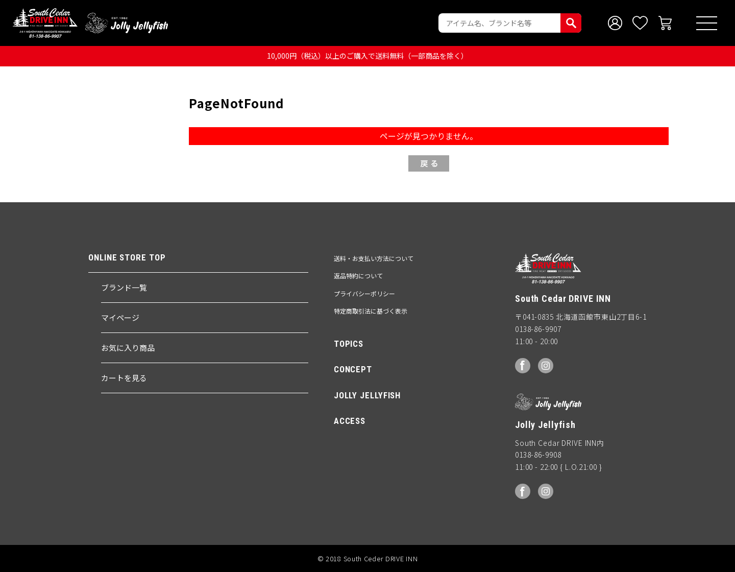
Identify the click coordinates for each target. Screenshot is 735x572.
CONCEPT (353, 369)
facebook (522, 365)
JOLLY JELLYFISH (367, 395)
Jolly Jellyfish (126, 23)
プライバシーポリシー (364, 293)
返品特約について (358, 275)
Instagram (545, 365)
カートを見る (124, 377)
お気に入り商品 (128, 347)
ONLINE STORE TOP (126, 257)
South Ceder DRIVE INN (45, 23)
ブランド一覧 (124, 287)
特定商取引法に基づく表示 (370, 310)
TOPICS (348, 344)
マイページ (120, 317)
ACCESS (349, 421)
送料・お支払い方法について (373, 258)
